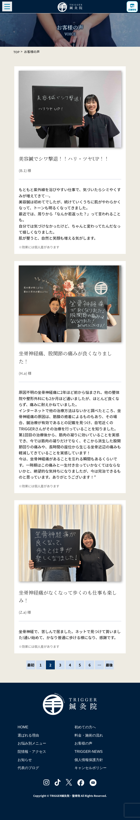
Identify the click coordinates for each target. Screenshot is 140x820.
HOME (23, 727)
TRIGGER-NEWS (88, 751)
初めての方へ (85, 727)
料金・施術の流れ (88, 735)
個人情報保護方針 (88, 760)
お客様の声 (83, 743)
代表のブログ (28, 768)
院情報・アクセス (32, 751)
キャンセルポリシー (90, 768)
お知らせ (25, 760)
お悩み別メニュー (32, 743)
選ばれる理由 (28, 735)
